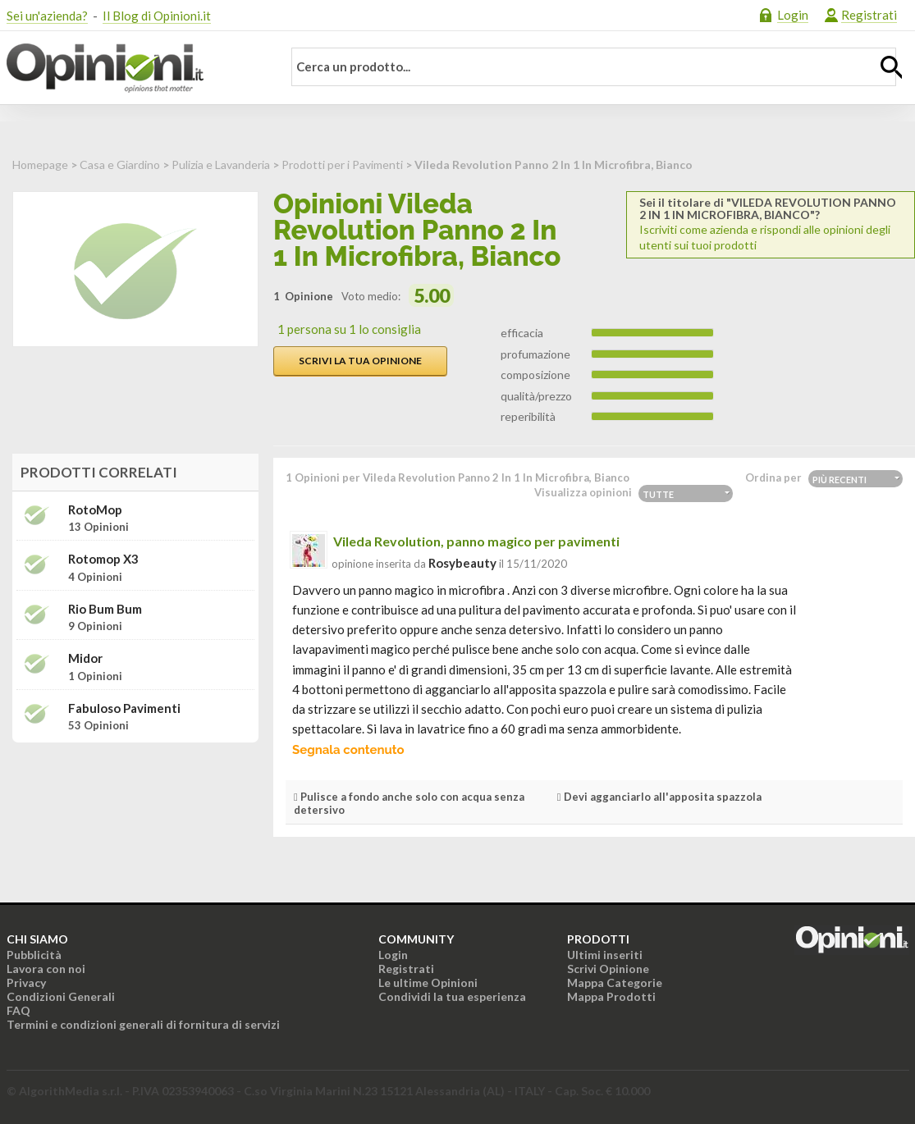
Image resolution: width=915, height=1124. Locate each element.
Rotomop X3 (103, 559)
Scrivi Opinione (608, 969)
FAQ (18, 1010)
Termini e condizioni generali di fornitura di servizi (143, 1024)
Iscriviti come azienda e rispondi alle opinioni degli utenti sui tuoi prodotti (770, 224)
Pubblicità (34, 955)
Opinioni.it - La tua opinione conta (134, 68)
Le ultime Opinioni (428, 982)
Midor (85, 658)
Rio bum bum (105, 609)
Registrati (869, 14)
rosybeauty (462, 562)
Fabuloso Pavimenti (124, 708)
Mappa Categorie (614, 982)
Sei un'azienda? (47, 15)
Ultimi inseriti (605, 955)
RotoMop (95, 510)
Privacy (26, 982)
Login (792, 14)
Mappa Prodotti (611, 996)
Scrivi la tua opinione (360, 360)
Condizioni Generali (61, 996)
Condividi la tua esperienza (452, 996)
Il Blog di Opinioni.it (157, 15)
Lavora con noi (46, 969)
